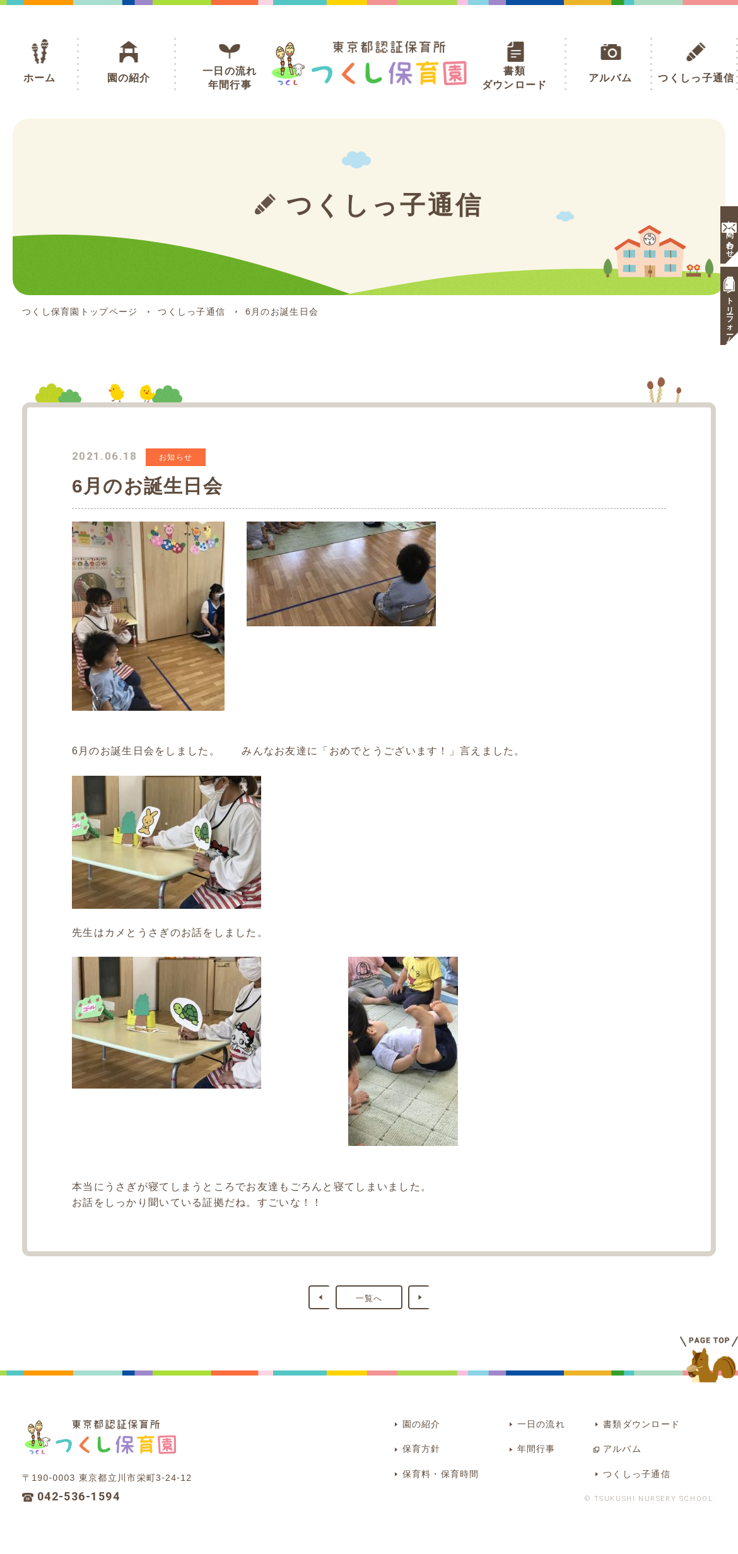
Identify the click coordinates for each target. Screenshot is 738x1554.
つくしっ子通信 (696, 78)
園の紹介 (129, 78)
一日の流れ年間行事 (229, 78)
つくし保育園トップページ (80, 312)
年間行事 (511, 1444)
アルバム (610, 78)
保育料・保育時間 (411, 1466)
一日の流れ (516, 1422)
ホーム (39, 78)
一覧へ (369, 1297)
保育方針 (390, 1444)
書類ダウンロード (515, 78)
